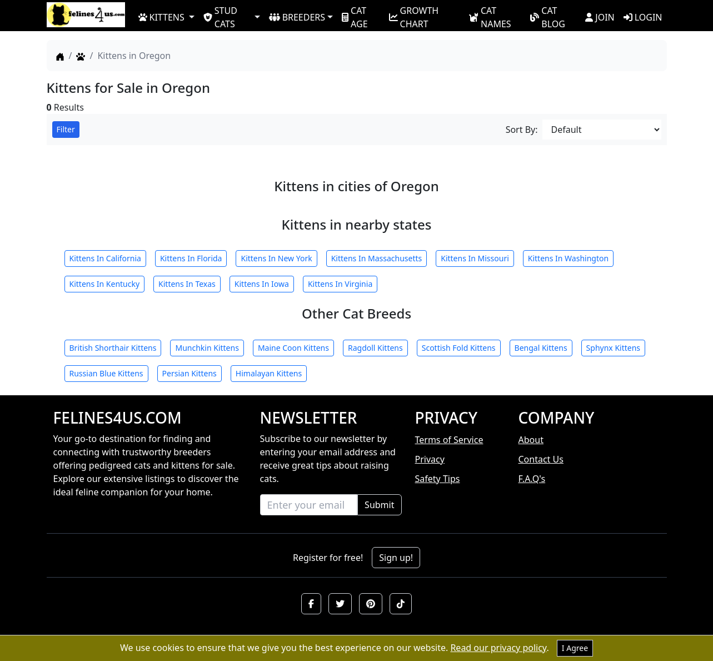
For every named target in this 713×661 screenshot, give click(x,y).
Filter (66, 129)
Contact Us (541, 459)
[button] (311, 603)
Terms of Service (449, 440)
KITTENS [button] (161, 17)
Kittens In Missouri (475, 258)
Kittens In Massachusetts (376, 258)
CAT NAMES (489, 17)
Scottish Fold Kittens (459, 347)
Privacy (430, 459)
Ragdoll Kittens (375, 347)
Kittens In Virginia (340, 284)
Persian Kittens (189, 373)
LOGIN (643, 17)
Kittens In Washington (568, 258)
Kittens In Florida (191, 258)
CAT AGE (354, 17)
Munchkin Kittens (206, 347)
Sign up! (396, 557)
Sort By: (522, 129)
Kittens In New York (276, 258)
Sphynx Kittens (613, 347)
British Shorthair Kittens (113, 347)
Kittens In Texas (187, 284)
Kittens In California (105, 258)
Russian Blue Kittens (106, 373)
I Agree (575, 648)
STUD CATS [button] (220, 17)
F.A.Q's (532, 479)
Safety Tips (437, 479)
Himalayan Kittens (269, 373)
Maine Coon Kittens (293, 347)
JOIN (599, 17)
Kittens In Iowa (262, 284)
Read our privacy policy (498, 648)
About (531, 440)
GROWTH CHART (414, 17)
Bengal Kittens (541, 347)
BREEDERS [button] (297, 17)
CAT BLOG (547, 17)
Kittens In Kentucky (104, 284)
